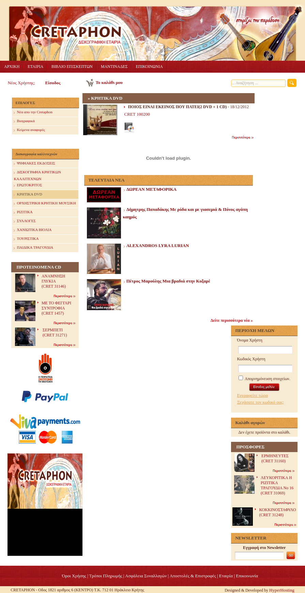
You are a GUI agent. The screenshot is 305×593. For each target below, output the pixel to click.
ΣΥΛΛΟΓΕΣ (24, 221)
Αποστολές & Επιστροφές (193, 575)
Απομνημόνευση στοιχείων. (264, 378)
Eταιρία (226, 575)
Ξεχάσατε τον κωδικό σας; (260, 402)
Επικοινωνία (247, 575)
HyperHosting (281, 590)
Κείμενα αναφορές (29, 130)
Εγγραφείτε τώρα (252, 395)
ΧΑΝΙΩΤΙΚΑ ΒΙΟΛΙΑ (32, 230)
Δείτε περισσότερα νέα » (232, 320)
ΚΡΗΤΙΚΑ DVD (28, 194)
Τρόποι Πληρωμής (105, 575)
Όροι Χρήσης (74, 575)
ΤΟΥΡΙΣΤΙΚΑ (26, 239)
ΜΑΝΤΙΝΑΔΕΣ (114, 66)
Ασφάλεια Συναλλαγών (146, 575)
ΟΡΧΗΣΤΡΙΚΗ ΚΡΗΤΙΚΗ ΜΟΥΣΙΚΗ (45, 203)
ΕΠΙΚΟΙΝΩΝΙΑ (149, 66)
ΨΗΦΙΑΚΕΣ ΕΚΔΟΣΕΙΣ (34, 163)
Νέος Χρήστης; (21, 82)
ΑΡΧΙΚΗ (11, 66)
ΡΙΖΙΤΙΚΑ (23, 212)
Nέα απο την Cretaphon (33, 112)
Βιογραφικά (24, 121)
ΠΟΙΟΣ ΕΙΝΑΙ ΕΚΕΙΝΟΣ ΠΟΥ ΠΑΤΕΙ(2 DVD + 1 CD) (177, 106)
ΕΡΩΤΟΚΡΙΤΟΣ (28, 185)
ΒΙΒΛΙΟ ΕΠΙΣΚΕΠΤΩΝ (72, 66)
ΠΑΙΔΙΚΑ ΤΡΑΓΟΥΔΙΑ (33, 248)
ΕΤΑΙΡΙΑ (35, 66)
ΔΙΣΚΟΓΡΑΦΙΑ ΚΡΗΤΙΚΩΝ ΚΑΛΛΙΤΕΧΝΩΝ (37, 174)
